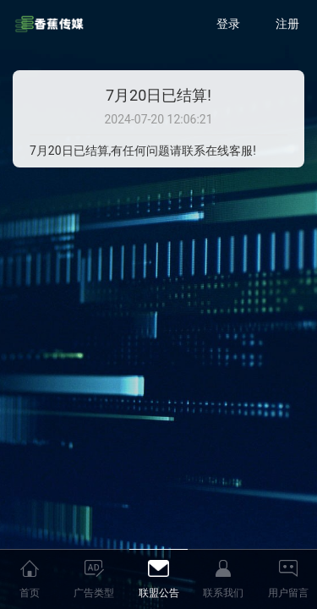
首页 (29, 593)
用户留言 (288, 593)
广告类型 (94, 593)
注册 (287, 23)
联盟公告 (159, 593)
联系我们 (223, 593)
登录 (228, 23)
